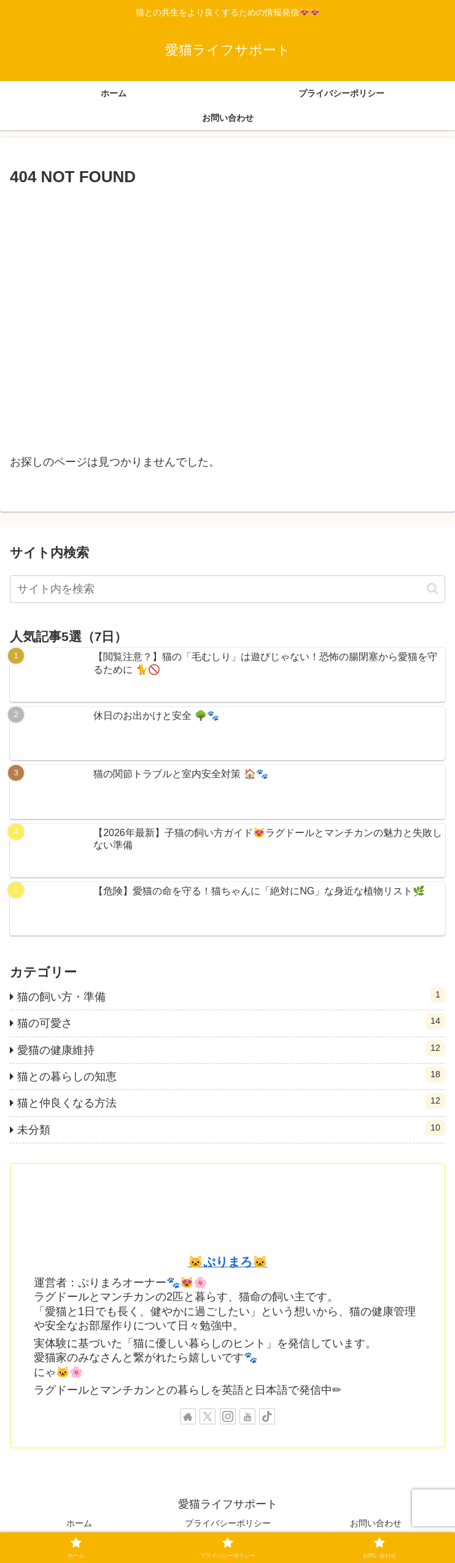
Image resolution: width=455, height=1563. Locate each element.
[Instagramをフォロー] (228, 1416)
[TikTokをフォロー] (267, 1416)
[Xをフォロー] (208, 1416)
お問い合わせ (376, 1523)
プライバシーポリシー (228, 1523)
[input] (227, 589)
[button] (432, 589)
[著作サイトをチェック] (188, 1416)
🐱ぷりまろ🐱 (228, 1262)
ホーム (79, 1523)
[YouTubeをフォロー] (247, 1416)
